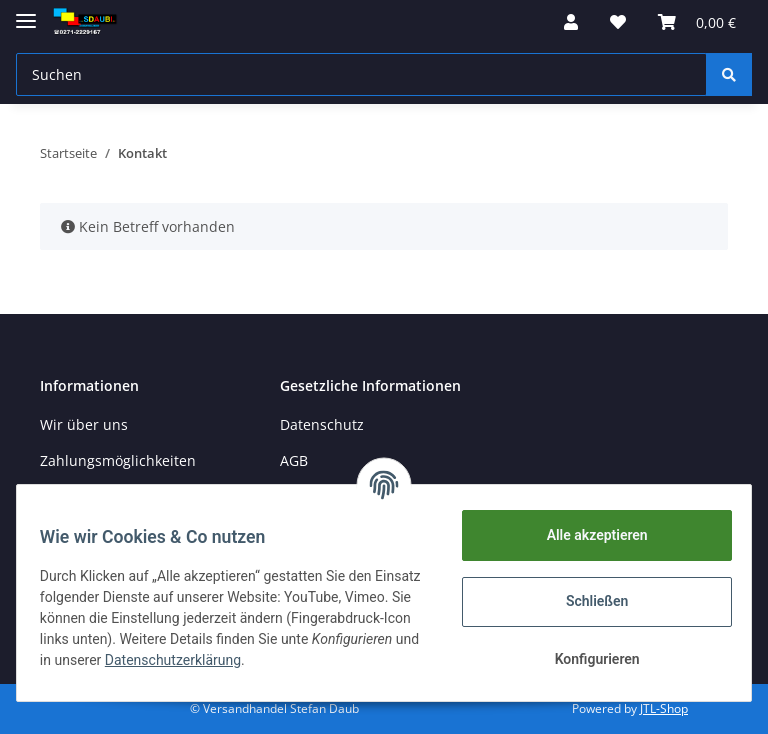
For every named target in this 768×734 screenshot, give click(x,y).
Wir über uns (84, 424)
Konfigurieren (587, 659)
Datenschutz (322, 424)
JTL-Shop (664, 708)
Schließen (588, 601)
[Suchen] (361, 74)
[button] (571, 22)
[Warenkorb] (697, 22)
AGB (294, 460)
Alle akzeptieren (587, 535)
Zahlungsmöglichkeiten (118, 460)
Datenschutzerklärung (324, 660)
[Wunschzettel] (618, 22)
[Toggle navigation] (26, 12)
